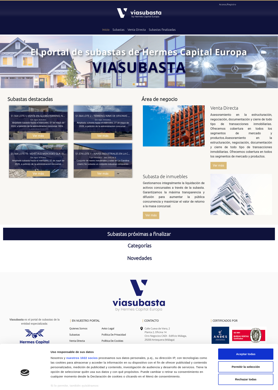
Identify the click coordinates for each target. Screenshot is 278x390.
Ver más (218, 165)
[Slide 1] (133, 84)
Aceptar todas (245, 331)
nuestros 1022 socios (82, 335)
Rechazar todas (246, 356)
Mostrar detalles (207, 382)
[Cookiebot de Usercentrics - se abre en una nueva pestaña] (25, 382)
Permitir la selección (246, 343)
